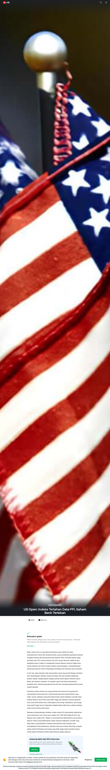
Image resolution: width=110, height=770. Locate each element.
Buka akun (31, 646)
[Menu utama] (106, 2)
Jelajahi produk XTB (36, 754)
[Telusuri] (100, 2)
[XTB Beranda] (6, 2)
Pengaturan (87, 760)
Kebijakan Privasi (37, 762)
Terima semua (100, 760)
